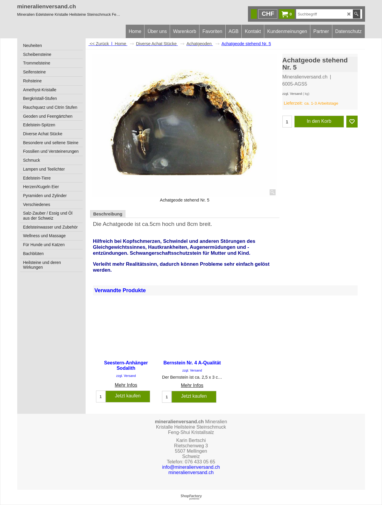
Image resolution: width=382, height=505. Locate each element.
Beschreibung (107, 214)
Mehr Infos (126, 385)
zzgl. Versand (292, 93)
